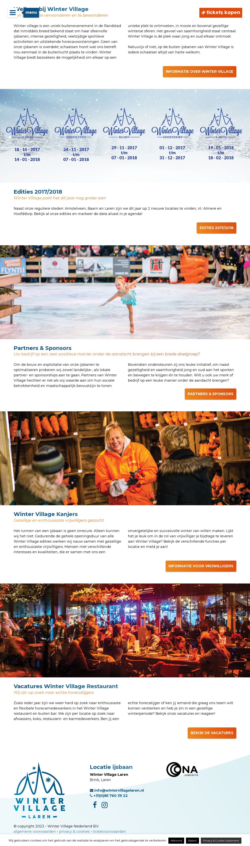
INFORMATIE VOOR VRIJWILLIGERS (201, 566)
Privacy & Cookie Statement (221, 840)
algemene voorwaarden (35, 831)
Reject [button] (192, 840)
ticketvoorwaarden (109, 831)
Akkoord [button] (176, 840)
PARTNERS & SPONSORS (210, 394)
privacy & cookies (74, 831)
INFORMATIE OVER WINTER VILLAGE (199, 71)
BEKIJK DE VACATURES (212, 733)
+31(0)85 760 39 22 (109, 796)
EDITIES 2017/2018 (216, 228)
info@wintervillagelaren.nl (117, 790)
